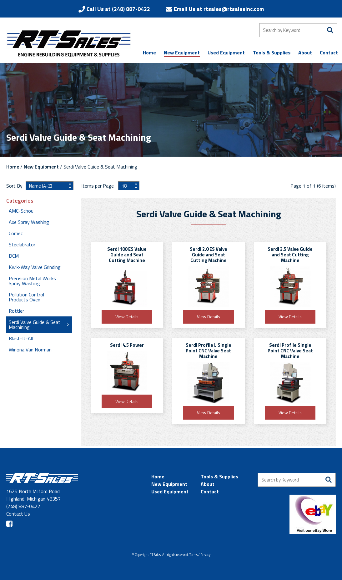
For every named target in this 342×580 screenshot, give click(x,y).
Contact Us (18, 513)
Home (12, 166)
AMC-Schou (21, 210)
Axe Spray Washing (29, 221)
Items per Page (98, 185)
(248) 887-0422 (23, 506)
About (207, 484)
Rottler (16, 310)
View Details (126, 316)
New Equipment (41, 166)
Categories (19, 201)
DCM (14, 255)
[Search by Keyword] (298, 30)
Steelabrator (22, 244)
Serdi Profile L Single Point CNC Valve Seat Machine (208, 350)
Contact (210, 491)
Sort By (14, 185)
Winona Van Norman (30, 349)
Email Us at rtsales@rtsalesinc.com (219, 9)
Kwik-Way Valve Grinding (35, 267)
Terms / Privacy (199, 554)
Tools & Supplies (219, 476)
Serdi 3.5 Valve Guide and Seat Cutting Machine (290, 254)
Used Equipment (170, 491)
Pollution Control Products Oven (26, 297)
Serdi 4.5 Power (127, 345)
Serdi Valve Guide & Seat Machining (34, 324)
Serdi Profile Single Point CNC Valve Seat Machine (290, 350)
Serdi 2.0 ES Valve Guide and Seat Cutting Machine (208, 254)
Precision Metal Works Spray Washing (32, 281)
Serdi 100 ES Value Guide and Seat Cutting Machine (127, 254)
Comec (16, 233)
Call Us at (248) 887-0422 (118, 9)
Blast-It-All (21, 338)
